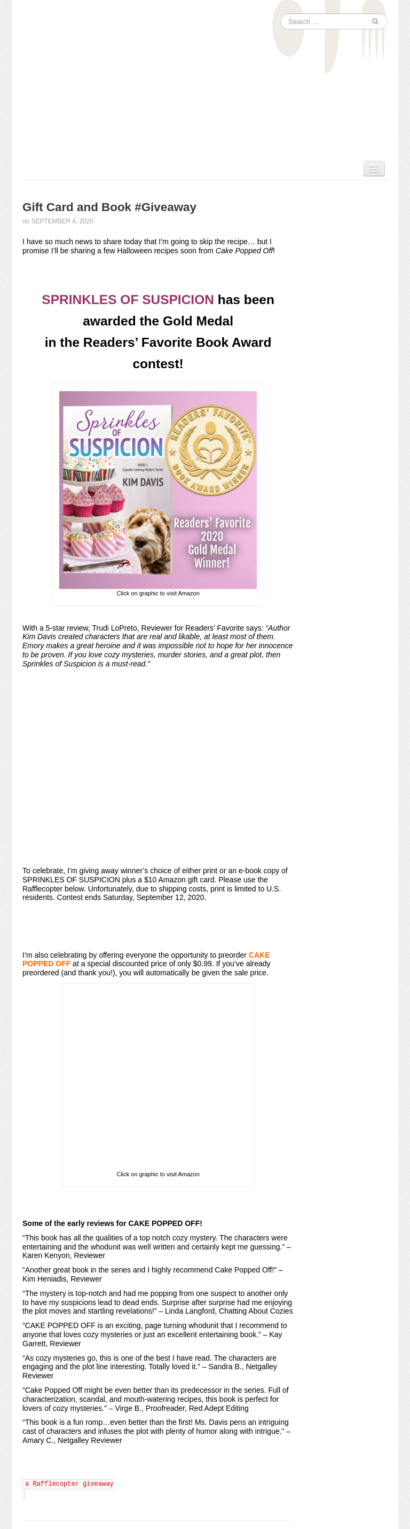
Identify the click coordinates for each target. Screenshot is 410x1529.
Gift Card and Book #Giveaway (109, 207)
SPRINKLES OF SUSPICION (128, 299)
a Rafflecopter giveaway (69, 1484)
